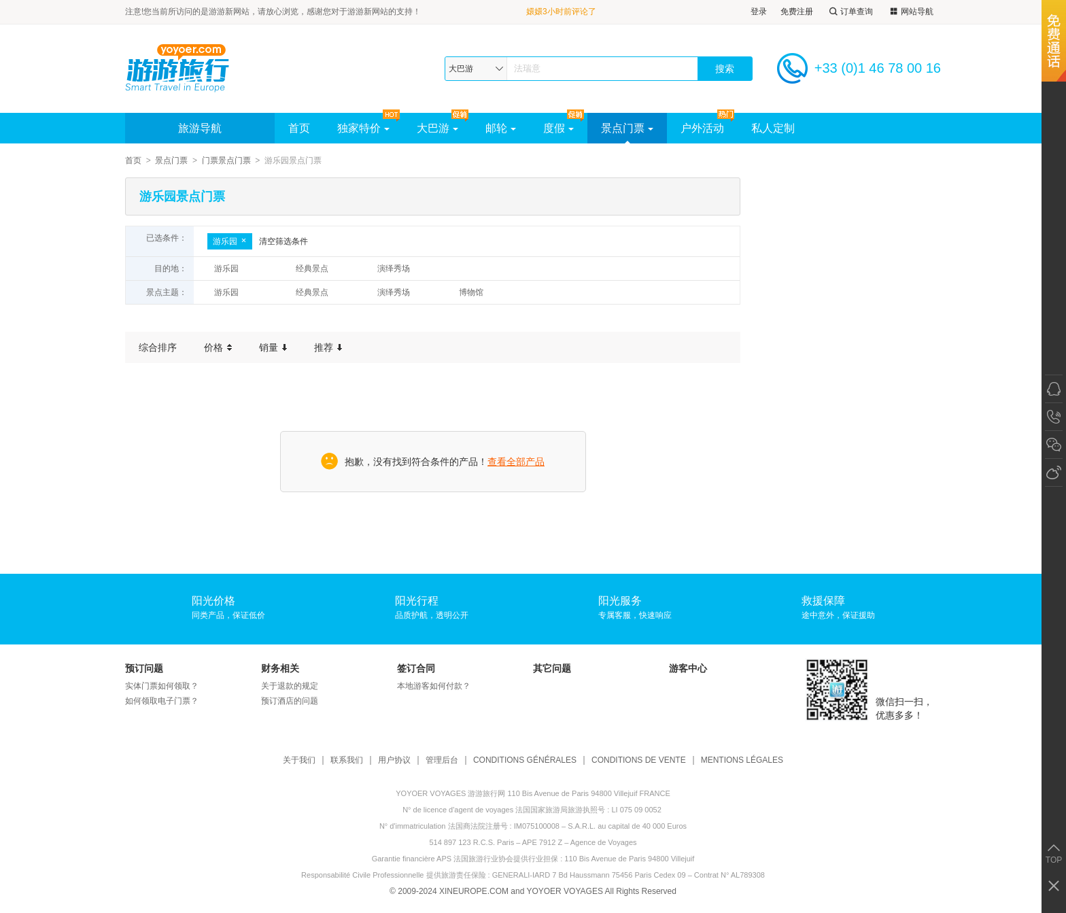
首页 (299, 128)
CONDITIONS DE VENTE (638, 760)
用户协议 (394, 760)
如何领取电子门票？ (162, 701)
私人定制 (773, 128)
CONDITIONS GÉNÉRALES (525, 760)
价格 (218, 347)
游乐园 (230, 241)
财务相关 (280, 668)
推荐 (328, 347)
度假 (558, 128)
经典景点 (312, 268)
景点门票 (627, 128)
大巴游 (437, 128)
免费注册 (796, 11)
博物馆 (471, 292)
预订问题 (144, 668)
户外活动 (702, 128)
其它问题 (552, 668)
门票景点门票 (226, 160)
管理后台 (442, 760)
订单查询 (850, 12)
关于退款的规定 (289, 686)
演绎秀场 (393, 268)
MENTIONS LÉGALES (742, 760)
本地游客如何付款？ (433, 686)
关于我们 (299, 760)
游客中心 (688, 668)
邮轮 (500, 128)
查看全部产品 (516, 461)
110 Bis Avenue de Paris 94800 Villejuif (629, 859)
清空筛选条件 (283, 241)
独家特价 (363, 128)
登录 (759, 11)
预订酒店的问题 (289, 701)
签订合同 (416, 668)
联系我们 (346, 760)
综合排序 (158, 347)
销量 (273, 347)
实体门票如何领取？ (162, 686)
